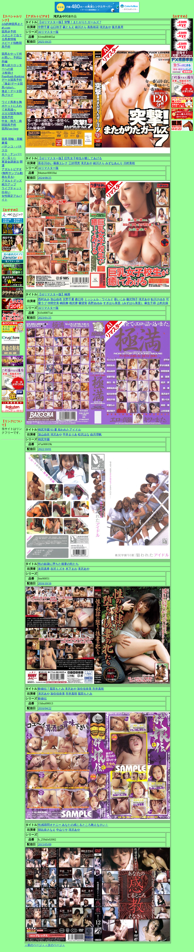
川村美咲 (129, 163)
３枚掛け (7, 72)
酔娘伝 (42, 698)
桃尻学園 (44, 439)
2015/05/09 (44, 844)
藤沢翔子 (132, 299)
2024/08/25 (44, 177)
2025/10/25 (44, 41)
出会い (6, 192)
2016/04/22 (44, 708)
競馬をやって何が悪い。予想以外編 (12, 57)
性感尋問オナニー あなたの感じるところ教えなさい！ (73, 824)
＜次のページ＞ (55, 945)
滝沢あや (105, 27)
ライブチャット (12, 188)
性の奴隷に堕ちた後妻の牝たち (58, 563)
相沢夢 (73, 303)
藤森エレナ (60, 163)
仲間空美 (53, 303)
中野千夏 (44, 27)
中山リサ (62, 829)
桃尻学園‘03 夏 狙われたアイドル (59, 429)
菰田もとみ (85, 693)
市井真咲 (71, 693)
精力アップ (9, 184)
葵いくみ (120, 299)
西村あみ (44, 299)
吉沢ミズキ (57, 568)
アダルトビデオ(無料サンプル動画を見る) (12, 173)
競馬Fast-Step (10, 128)
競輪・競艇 (15, 138)
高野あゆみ (95, 303)
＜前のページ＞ (35, 945)
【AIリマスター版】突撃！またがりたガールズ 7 (69, 22)
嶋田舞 (64, 303)
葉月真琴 (117, 27)
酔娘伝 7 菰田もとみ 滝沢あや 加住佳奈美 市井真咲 (71, 688)
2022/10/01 (44, 449)
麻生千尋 (150, 303)
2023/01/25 (44, 317)
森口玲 (79, 299)
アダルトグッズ (12, 180)
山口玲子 (56, 27)
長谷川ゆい (45, 163)
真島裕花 (93, 27)
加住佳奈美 (57, 693)
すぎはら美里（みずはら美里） (123, 303)
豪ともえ (68, 27)
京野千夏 (68, 299)
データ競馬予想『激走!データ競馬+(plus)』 (12, 83)
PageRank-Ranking (13, 76)
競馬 (4, 138)
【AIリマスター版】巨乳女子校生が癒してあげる (70, 158)
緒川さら (81, 27)
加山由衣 (56, 299)
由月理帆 (96, 434)
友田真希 (44, 568)
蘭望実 (83, 303)
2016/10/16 (44, 583)
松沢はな (83, 434)
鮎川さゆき (158, 299)
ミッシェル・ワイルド (98, 299)
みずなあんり (114, 163)
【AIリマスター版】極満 (54, 294)
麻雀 (4, 142)
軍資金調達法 (10, 161)
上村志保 (162, 303)
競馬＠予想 (9, 31)
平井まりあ (70, 434)
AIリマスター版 (48, 31)
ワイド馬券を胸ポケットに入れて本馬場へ (12, 105)
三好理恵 (74, 163)
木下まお (71, 568)
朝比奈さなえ (46, 829)
